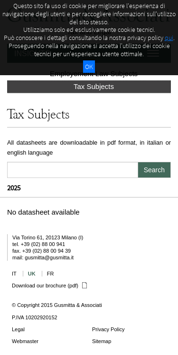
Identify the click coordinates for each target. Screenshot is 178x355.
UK (32, 273)
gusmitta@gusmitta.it (49, 257)
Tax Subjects (94, 86)
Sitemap (101, 341)
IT (14, 273)
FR (50, 273)
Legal (18, 329)
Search (154, 170)
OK (89, 66)
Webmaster (25, 341)
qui (169, 37)
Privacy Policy (108, 329)
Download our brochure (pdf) (49, 285)
